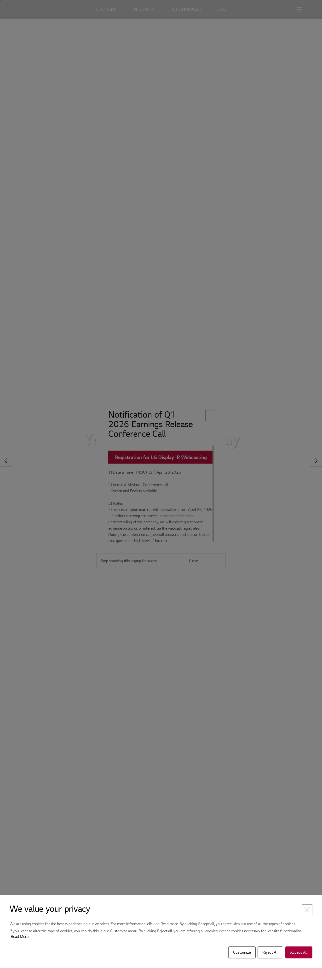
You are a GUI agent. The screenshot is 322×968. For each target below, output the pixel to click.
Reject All (270, 952)
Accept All (299, 952)
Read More (20, 936)
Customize (242, 952)
